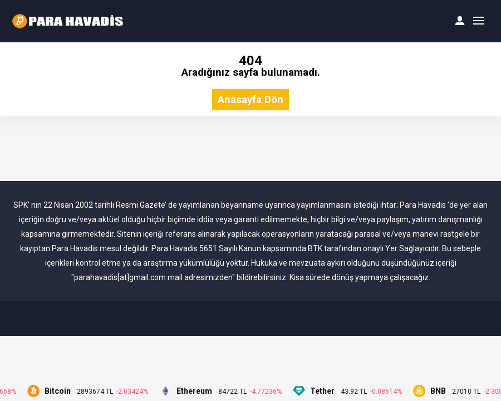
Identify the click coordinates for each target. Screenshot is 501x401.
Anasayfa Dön (250, 100)
